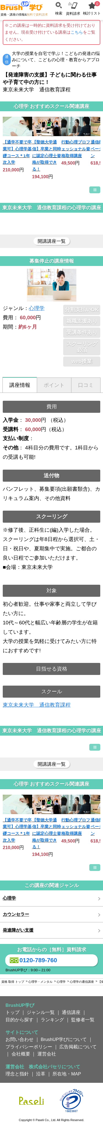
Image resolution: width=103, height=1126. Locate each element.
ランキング (52, 1019)
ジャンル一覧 (41, 1012)
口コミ (86, 385)
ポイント (54, 385)
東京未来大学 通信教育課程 (37, 705)
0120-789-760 (32, 960)
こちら (77, 32)
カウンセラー (16, 914)
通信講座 (71, 1012)
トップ (12, 1012)
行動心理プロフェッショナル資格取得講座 (75, 149)
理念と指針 (17, 1073)
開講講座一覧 (52, 241)
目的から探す (19, 1019)
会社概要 (21, 1053)
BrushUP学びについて (64, 1039)
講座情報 (19, 385)
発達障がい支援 (18, 930)
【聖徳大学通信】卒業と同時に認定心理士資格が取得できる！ (46, 155)
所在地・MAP (66, 1073)
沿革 (40, 1073)
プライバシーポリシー (28, 1046)
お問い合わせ (19, 1039)
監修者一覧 (82, 1019)
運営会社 (46, 1053)
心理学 (36, 308)
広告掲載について (78, 1046)
